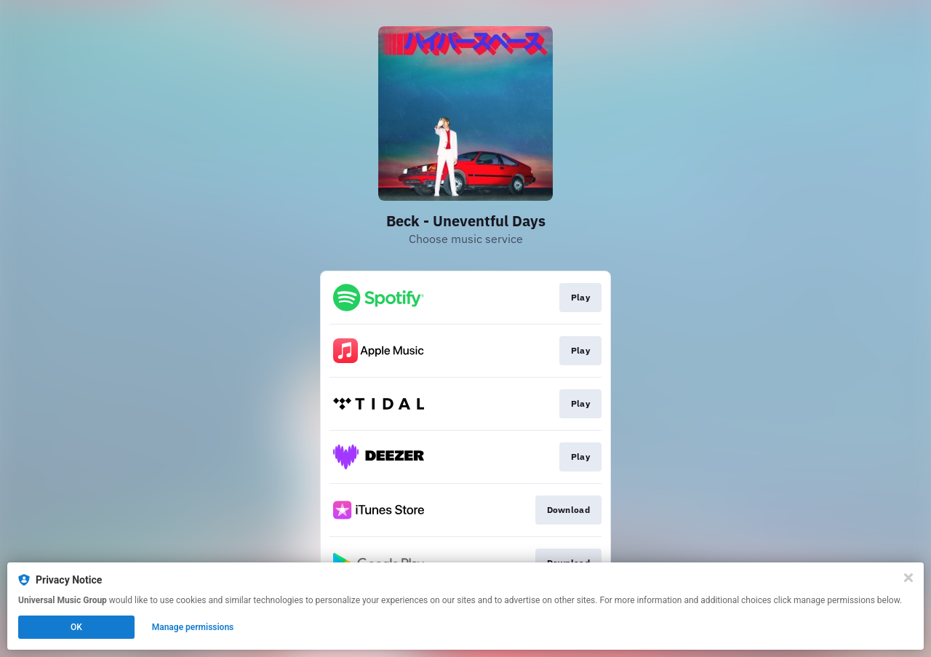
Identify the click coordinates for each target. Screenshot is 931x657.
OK (76, 627)
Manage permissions (193, 627)
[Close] (908, 577)
